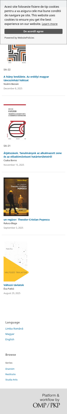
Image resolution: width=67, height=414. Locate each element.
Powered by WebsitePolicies (19, 37)
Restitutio (10, 374)
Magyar (9, 334)
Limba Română (14, 328)
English (9, 339)
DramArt (9, 368)
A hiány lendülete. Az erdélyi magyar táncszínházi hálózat (26, 78)
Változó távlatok (14, 285)
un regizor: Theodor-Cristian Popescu (27, 219)
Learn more (50, 24)
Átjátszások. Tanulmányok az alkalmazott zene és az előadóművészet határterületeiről (33, 154)
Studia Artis (11, 379)
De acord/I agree (34, 31)
